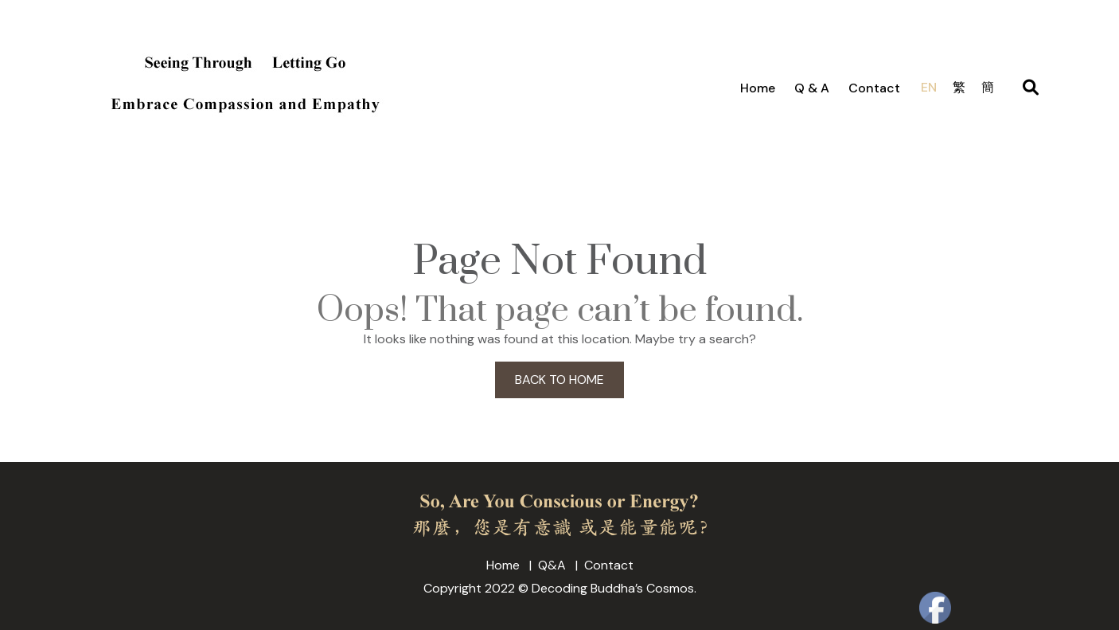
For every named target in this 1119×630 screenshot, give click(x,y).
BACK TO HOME (559, 379)
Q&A (552, 565)
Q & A (811, 88)
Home (757, 88)
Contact (874, 88)
